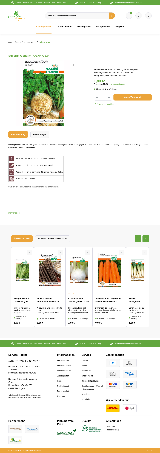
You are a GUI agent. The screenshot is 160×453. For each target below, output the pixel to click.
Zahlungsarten (63, 376)
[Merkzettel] (129, 15)
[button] (14, 213)
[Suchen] (112, 15)
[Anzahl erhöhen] (109, 97)
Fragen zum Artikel (104, 104)
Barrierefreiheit (63, 391)
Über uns (61, 396)
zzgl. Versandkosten (117, 84)
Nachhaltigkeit (63, 386)
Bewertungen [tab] (39, 134)
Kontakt (85, 361)
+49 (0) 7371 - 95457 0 (24, 361)
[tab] (18, 134)
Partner (60, 381)
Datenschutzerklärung (90, 381)
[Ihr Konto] (148, 15)
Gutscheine (86, 399)
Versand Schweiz (64, 371)
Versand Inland (63, 361)
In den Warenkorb (132, 97)
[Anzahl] (103, 97)
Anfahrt (84, 366)
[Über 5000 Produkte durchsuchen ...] (77, 15)
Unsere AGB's (87, 376)
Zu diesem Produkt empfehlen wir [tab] (52, 239)
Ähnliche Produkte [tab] (22, 239)
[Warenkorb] (138, 15)
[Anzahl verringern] (97, 97)
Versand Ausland (64, 366)
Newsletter (86, 394)
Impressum (86, 371)
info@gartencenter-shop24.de (22, 373)
